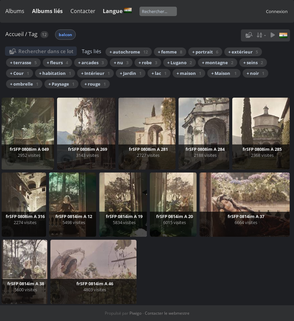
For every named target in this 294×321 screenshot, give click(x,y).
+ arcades (91, 63)
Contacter (82, 11)
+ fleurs (57, 63)
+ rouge (95, 84)
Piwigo (135, 313)
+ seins (253, 63)
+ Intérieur (95, 73)
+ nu (121, 63)
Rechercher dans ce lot (45, 51)
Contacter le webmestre (167, 313)
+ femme (170, 52)
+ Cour (19, 73)
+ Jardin (130, 73)
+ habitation (55, 73)
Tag (32, 34)
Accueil (14, 34)
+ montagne (217, 63)
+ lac (159, 73)
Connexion (277, 11)
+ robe (147, 63)
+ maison (189, 73)
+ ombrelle (24, 84)
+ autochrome (128, 52)
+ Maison (224, 73)
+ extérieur (243, 52)
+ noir (255, 73)
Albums (14, 11)
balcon (65, 34)
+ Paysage (61, 84)
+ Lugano (179, 63)
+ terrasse (23, 63)
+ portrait (205, 52)
